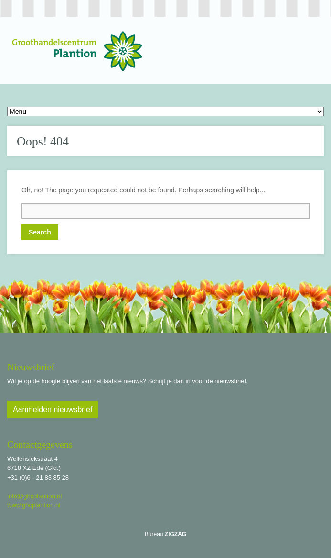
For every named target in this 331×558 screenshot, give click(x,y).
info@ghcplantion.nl (34, 496)
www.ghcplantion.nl (33, 505)
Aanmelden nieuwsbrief (52, 409)
